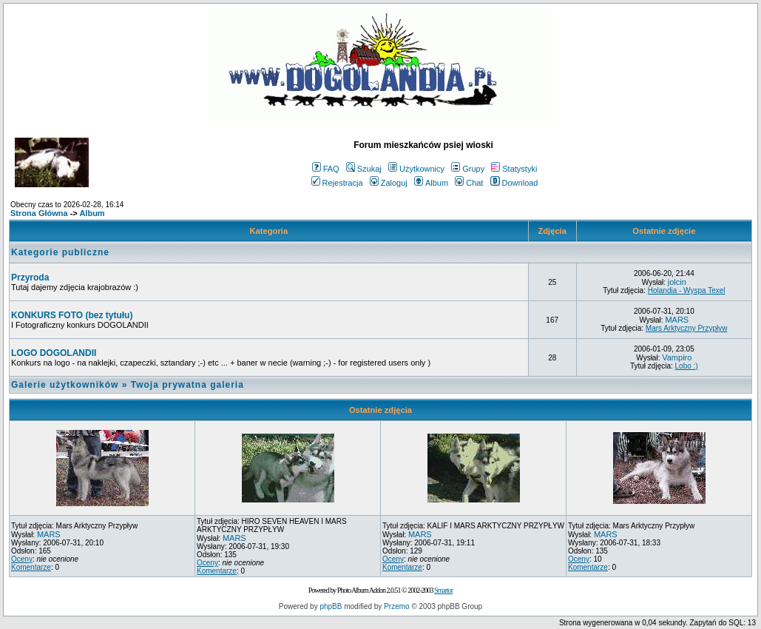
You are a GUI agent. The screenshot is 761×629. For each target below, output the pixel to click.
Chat (469, 182)
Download (514, 182)
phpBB (330, 606)
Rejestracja (337, 182)
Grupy (467, 168)
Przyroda (30, 277)
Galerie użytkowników (64, 385)
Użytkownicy (416, 168)
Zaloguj (388, 182)
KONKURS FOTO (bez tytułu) (71, 315)
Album (431, 182)
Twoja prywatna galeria (187, 385)
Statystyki (514, 168)
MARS (677, 319)
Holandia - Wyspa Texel (687, 290)
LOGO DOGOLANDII (53, 353)
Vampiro (676, 357)
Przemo (396, 606)
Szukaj (364, 168)
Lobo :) (686, 366)
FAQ (325, 168)
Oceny (22, 559)
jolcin (677, 282)
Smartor (443, 590)
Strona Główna (39, 213)
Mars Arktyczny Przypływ (687, 328)
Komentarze (31, 567)
